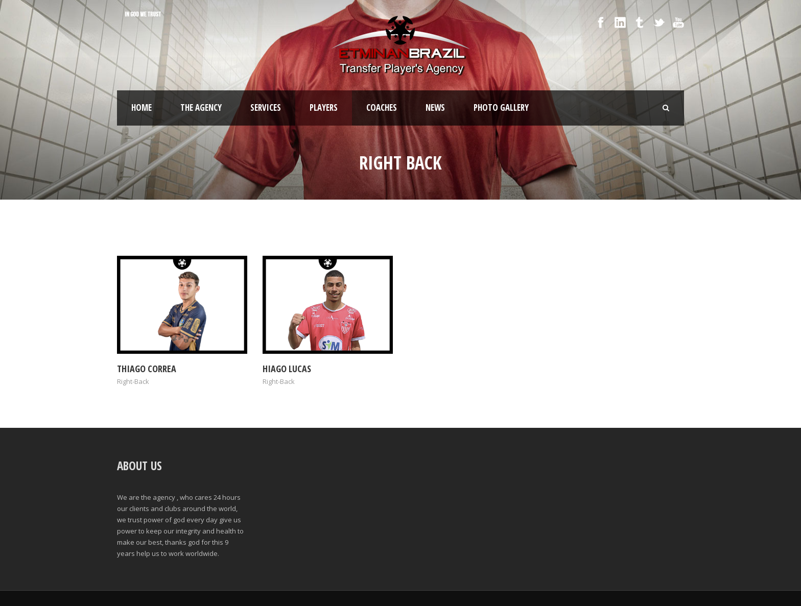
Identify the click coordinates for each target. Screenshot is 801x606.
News (435, 107)
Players (324, 107)
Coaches (381, 107)
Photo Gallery (501, 107)
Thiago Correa (146, 368)
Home (141, 107)
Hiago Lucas (287, 368)
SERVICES (265, 107)
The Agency (201, 107)
